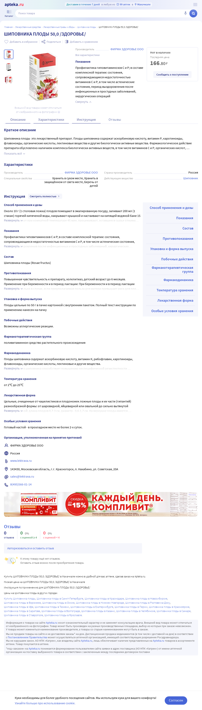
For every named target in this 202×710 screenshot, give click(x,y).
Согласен (176, 700)
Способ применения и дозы (171, 207)
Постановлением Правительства (27, 637)
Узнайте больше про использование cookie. (45, 703)
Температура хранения (175, 290)
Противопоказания (178, 238)
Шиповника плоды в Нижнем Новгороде (100, 602)
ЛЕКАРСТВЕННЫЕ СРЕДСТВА (28, 26)
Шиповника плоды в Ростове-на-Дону (147, 602)
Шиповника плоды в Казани (98, 611)
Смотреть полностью (45, 196)
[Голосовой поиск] (185, 13)
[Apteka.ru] (14, 4)
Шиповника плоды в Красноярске (169, 607)
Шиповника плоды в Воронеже (22, 602)
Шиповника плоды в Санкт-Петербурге (60, 598)
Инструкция (86, 119)
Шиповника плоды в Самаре (174, 611)
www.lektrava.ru (21, 461)
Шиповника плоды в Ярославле (63, 615)
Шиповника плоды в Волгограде (60, 611)
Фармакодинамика (178, 280)
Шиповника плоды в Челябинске (135, 611)
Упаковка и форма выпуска (171, 248)
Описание (18, 119)
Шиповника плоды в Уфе (18, 607)
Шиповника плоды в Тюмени (52, 607)
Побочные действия (177, 259)
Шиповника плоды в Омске (58, 602)
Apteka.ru (51, 622)
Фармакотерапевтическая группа (172, 269)
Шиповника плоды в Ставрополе (23, 615)
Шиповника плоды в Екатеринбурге (91, 607)
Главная (8, 26)
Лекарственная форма (175, 300)
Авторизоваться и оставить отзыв (30, 548)
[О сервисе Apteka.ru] (195, 4)
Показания (184, 218)
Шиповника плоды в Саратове (22, 611)
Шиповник (190, 178)
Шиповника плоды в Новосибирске (146, 598)
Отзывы (114, 119)
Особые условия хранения (172, 311)
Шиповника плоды (86, 26)
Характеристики (51, 119)
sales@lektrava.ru (22, 476)
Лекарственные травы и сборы (59, 26)
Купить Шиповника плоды (19, 598)
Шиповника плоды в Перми (131, 607)
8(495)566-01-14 (21, 484)
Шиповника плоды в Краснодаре (104, 598)
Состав (187, 228)
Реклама (192, 495)
